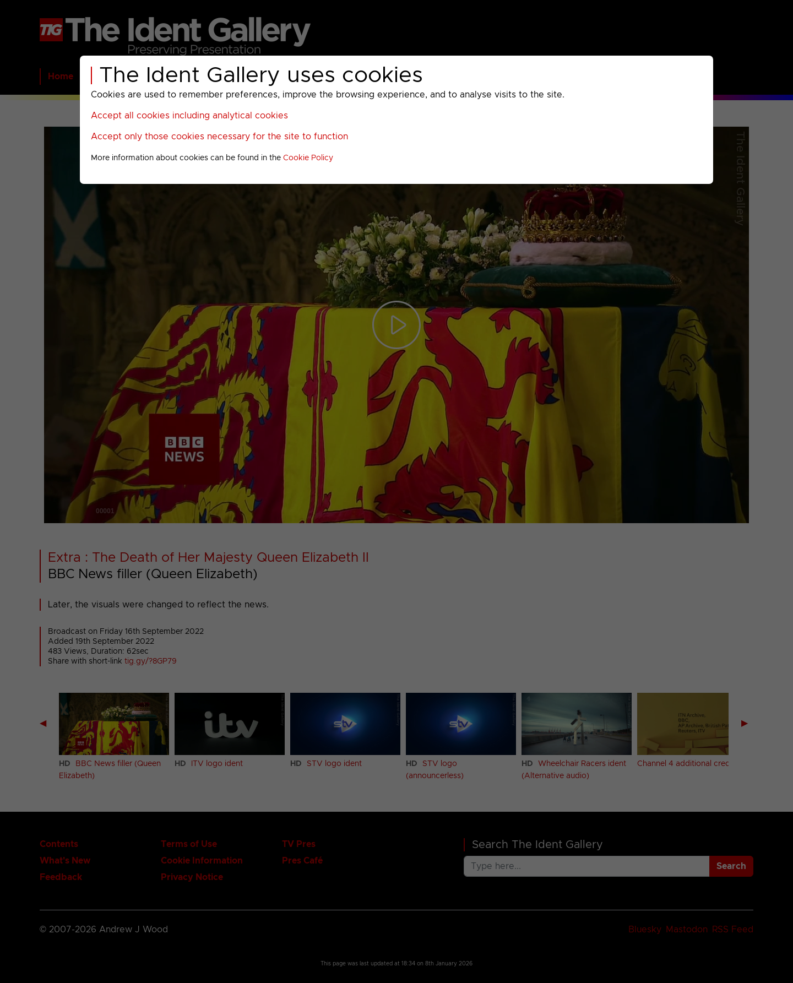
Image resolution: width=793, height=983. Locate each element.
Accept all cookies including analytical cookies (189, 115)
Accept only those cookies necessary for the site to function (219, 136)
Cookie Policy (308, 158)
